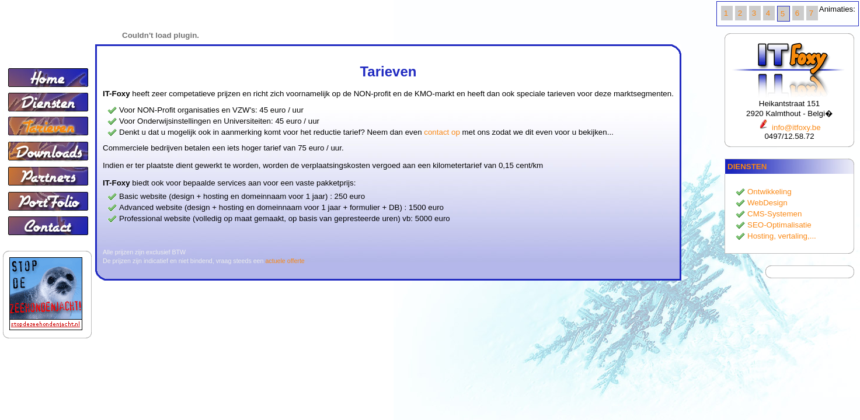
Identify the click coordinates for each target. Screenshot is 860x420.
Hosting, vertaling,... (781, 236)
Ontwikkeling (769, 191)
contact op (442, 132)
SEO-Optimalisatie (779, 224)
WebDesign (767, 202)
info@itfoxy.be (789, 127)
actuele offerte (284, 260)
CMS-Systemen (774, 213)
